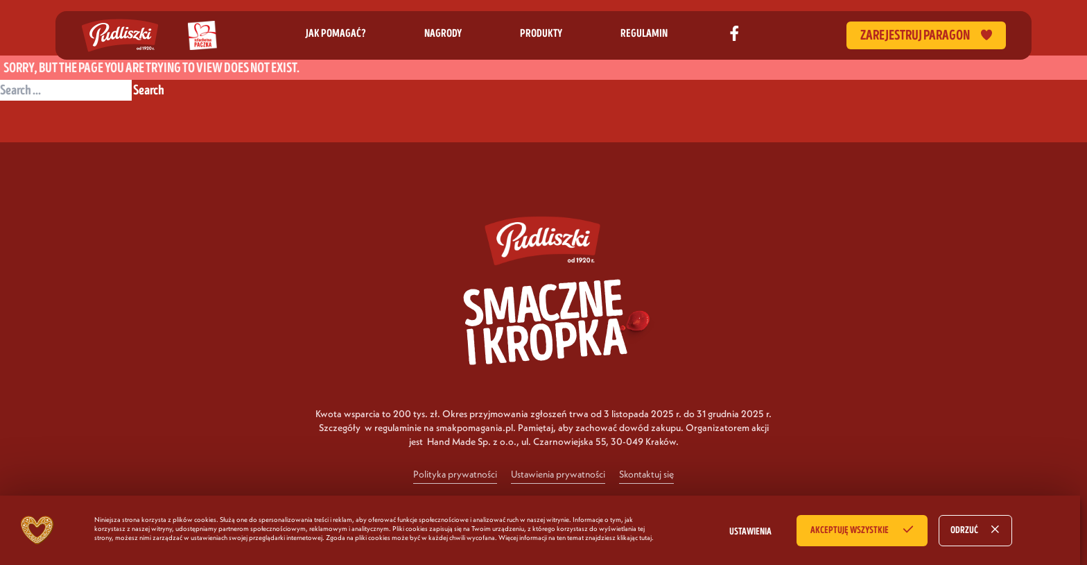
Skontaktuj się (646, 474)
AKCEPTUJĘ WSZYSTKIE (849, 530)
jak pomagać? (335, 33)
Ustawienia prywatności (558, 474)
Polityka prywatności (455, 474)
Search (148, 90)
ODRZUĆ (964, 530)
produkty (541, 33)
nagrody (443, 33)
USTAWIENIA (750, 531)
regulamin (644, 33)
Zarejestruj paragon (926, 35)
